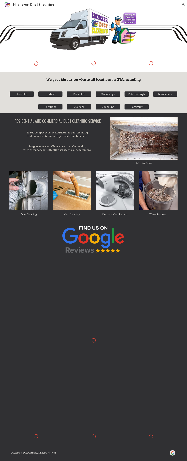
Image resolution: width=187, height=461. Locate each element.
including (132, 79)
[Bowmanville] (165, 94)
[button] (183, 4)
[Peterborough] (137, 94)
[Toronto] (22, 94)
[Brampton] (79, 94)
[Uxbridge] (79, 107)
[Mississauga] (108, 94)
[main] (93, 80)
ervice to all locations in (96, 79)
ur (71, 79)
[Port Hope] (50, 107)
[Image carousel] (144, 140)
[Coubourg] (108, 107)
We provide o (57, 79)
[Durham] (50, 94)
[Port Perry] (137, 107)
